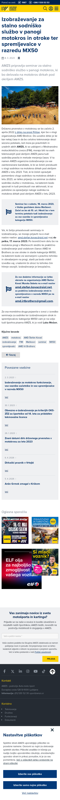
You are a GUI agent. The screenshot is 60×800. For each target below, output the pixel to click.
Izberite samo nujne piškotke (30, 785)
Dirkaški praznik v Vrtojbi (19, 463)
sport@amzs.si (37, 693)
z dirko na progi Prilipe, (27, 132)
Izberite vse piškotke (30, 774)
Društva (8, 712)
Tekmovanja (10, 709)
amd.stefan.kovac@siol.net (33, 237)
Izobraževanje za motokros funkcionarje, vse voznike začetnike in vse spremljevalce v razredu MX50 (29, 386)
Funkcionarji (11, 716)
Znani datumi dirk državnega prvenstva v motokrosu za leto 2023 (28, 439)
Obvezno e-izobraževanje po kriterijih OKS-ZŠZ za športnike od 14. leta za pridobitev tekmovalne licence (29, 413)
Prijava (51, 658)
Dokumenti (10, 720)
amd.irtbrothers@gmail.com (34, 301)
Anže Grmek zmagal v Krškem (22, 484)
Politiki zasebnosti (43, 652)
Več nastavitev (30, 793)
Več (6, 397)
